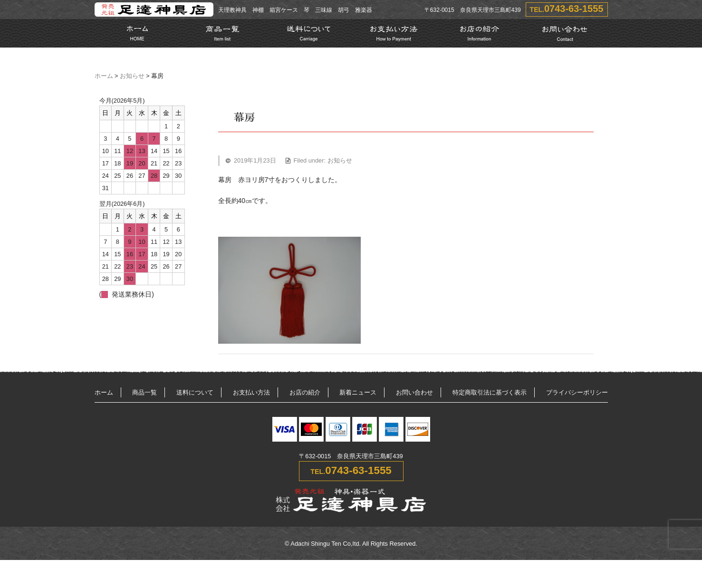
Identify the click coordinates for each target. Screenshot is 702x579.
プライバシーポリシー (577, 392)
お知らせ (132, 76)
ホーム (104, 76)
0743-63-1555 (574, 8)
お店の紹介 (304, 392)
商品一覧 (144, 392)
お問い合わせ (414, 392)
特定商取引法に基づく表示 (489, 392)
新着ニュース (357, 392)
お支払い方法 (251, 392)
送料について (194, 392)
